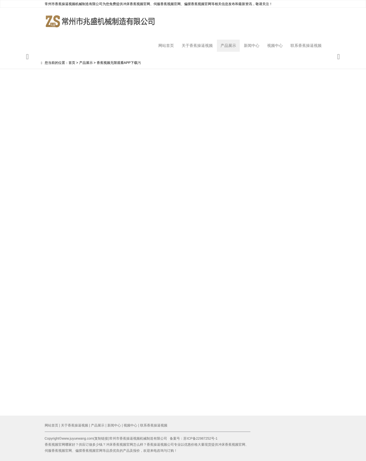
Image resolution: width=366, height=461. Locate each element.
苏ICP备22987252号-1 (200, 438)
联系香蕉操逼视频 (306, 45)
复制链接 (101, 438)
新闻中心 (251, 45)
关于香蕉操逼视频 (197, 45)
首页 (71, 63)
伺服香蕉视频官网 (167, 4)
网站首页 (166, 45)
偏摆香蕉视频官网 (197, 4)
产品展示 (228, 45)
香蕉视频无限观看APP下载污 (119, 63)
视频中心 (275, 45)
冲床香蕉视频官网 (136, 4)
